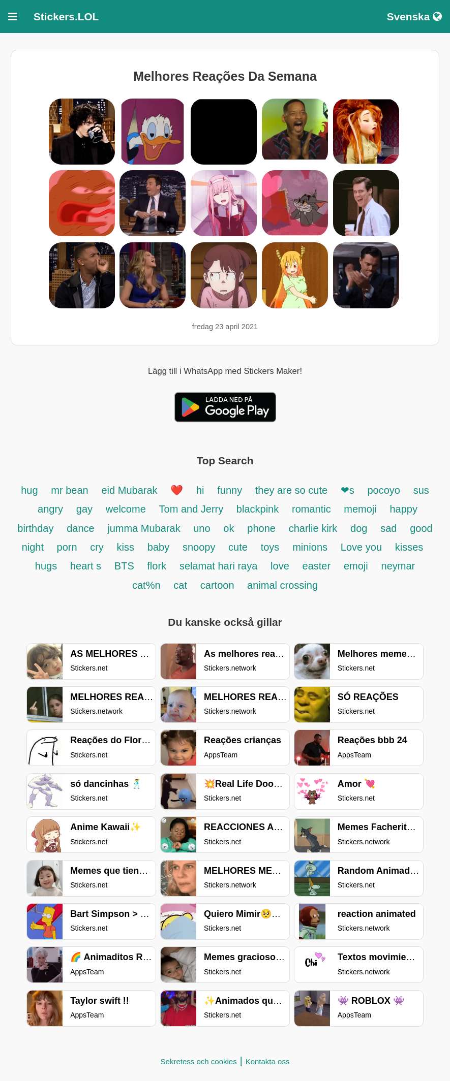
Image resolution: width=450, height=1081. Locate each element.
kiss (125, 547)
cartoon (218, 585)
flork (156, 565)
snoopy (200, 547)
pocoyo (383, 490)
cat (180, 585)
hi (200, 490)
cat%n (146, 585)
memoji (360, 509)
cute (238, 547)
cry (97, 547)
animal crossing (282, 585)
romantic (313, 509)
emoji (356, 565)
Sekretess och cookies (199, 1061)
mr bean (69, 490)
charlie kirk (313, 528)
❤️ (176, 490)
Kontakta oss (268, 1061)
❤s (347, 490)
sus (421, 490)
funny (231, 490)
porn (68, 547)
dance (82, 528)
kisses (409, 547)
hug (29, 490)
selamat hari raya (218, 565)
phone (261, 528)
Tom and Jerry (192, 509)
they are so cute (293, 490)
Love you (361, 547)
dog (358, 528)
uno (201, 528)
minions (309, 547)
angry (50, 509)
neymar (398, 565)
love (280, 565)
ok (228, 528)
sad (388, 528)
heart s (85, 565)
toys (270, 547)
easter (317, 565)
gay (84, 509)
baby (158, 547)
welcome (126, 509)
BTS (125, 565)
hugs (46, 565)
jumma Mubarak (145, 528)
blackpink (257, 509)
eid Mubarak (131, 490)
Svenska (414, 16)
